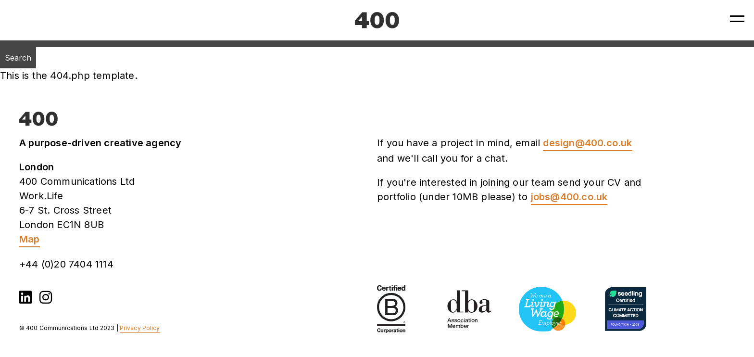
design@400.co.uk (587, 143)
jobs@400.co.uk (569, 197)
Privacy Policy (140, 328)
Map (29, 239)
